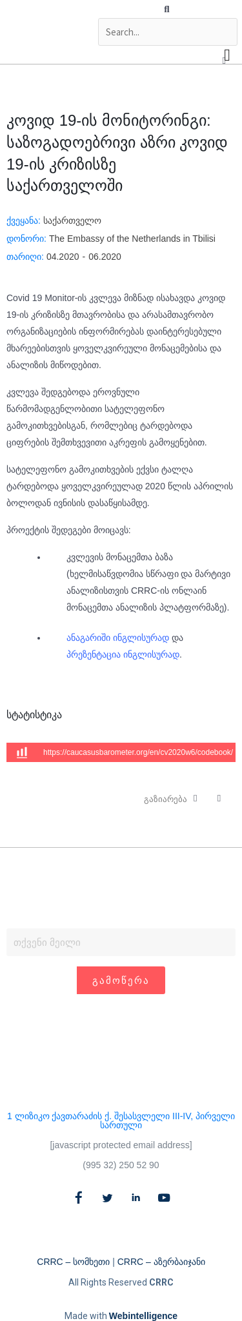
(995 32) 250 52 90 (121, 1165)
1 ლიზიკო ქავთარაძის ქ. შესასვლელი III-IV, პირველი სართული (121, 1120)
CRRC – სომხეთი (73, 1262)
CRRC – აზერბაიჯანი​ (161, 1262)
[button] (167, 9)
